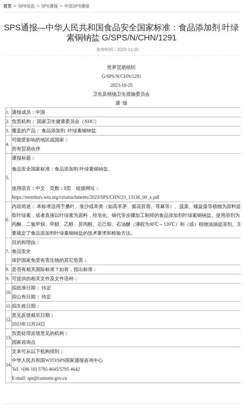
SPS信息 (26, 6)
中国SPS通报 (76, 6)
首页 (7, 6)
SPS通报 (49, 6)
